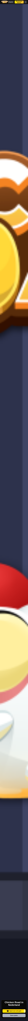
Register (11, 2)
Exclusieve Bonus (19, 2)
